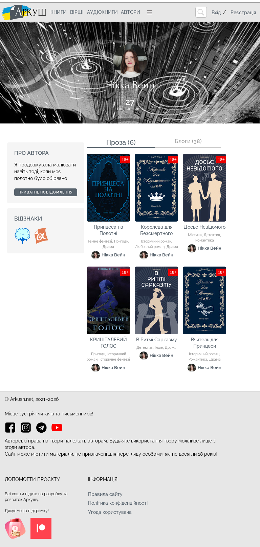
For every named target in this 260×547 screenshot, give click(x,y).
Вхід (216, 12)
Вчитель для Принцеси (204, 343)
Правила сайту (105, 494)
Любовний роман (150, 247)
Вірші (77, 12)
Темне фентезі (100, 242)
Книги (58, 12)
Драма (108, 247)
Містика (195, 235)
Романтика (204, 240)
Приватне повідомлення (46, 192)
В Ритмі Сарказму (156, 339)
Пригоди (121, 242)
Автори (130, 12)
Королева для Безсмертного (156, 230)
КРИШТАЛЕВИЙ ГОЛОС (108, 343)
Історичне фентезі (115, 360)
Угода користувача (110, 512)
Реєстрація (243, 12)
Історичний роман (156, 242)
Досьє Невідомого (204, 227)
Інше (159, 348)
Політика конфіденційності (118, 503)
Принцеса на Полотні (108, 230)
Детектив (212, 235)
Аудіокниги (102, 12)
